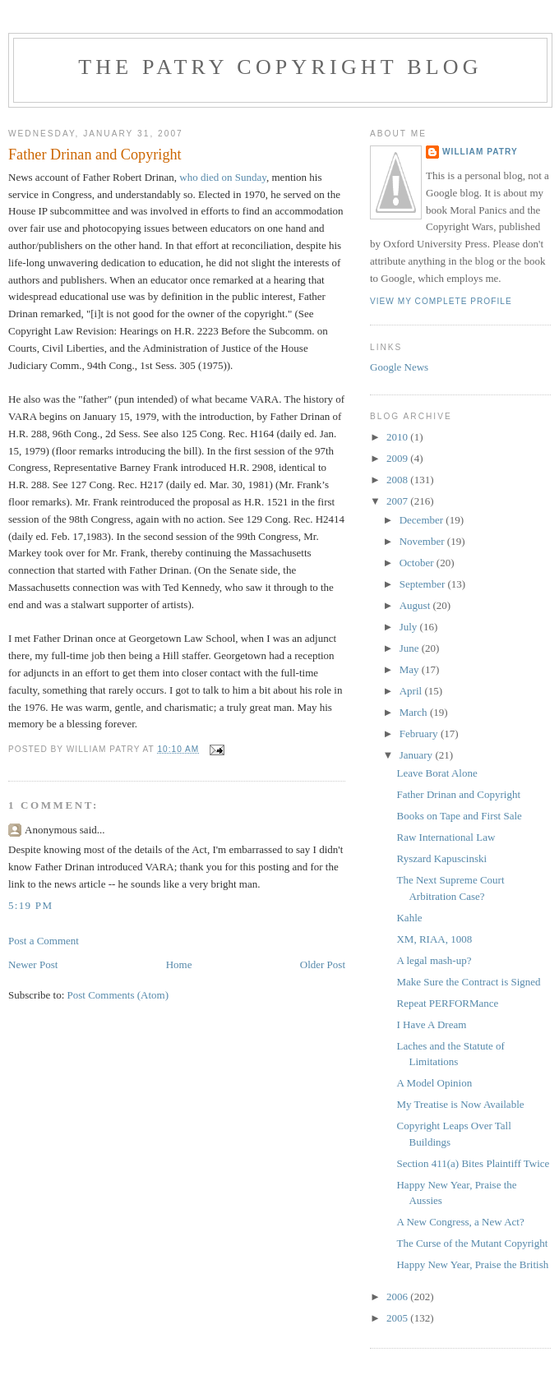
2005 (398, 1318)
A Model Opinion (434, 1083)
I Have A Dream (431, 1024)
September (424, 584)
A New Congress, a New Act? (460, 1222)
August (416, 605)
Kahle (409, 917)
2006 (398, 1296)
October (418, 562)
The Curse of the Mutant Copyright (471, 1243)
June (411, 648)
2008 (398, 479)
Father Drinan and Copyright (458, 794)
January (418, 755)
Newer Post (33, 964)
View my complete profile (441, 301)
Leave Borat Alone (436, 773)
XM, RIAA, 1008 (434, 939)
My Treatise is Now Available (460, 1104)
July (410, 627)
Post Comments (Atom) (118, 995)
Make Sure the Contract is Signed (468, 982)
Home (179, 964)
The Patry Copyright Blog (280, 67)
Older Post (322, 964)
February (420, 733)
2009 (398, 458)
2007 (398, 501)
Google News (399, 367)
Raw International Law (445, 837)
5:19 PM (30, 905)
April (412, 691)
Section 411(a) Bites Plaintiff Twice (472, 1163)
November (423, 541)
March (415, 712)
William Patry (480, 151)
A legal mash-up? (433, 960)
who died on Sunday (222, 177)
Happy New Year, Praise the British (472, 1264)
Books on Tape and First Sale (458, 816)
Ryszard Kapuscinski (441, 858)
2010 (398, 437)
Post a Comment (43, 940)
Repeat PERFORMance (447, 1003)
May (411, 669)
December (423, 520)
